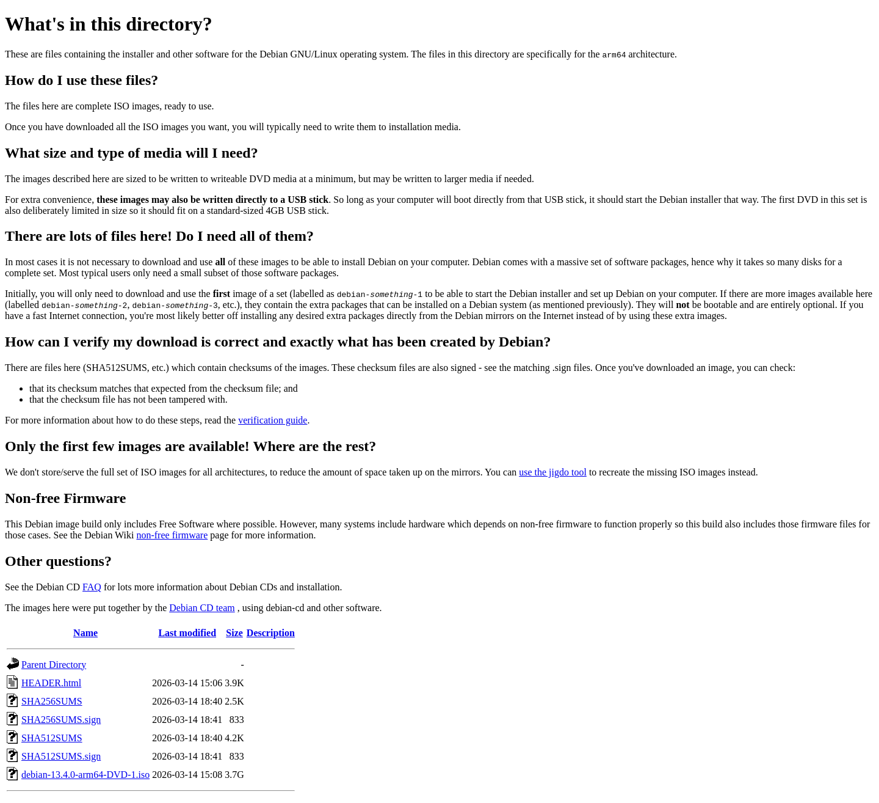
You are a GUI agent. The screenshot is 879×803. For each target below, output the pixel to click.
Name (85, 633)
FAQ (91, 587)
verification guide (272, 420)
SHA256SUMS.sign (61, 719)
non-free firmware (172, 535)
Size (234, 633)
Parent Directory (53, 664)
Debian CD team (202, 608)
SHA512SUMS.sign (61, 756)
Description (271, 633)
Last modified (187, 633)
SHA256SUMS (51, 701)
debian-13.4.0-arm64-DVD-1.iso (85, 774)
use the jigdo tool (553, 472)
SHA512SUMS (51, 738)
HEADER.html (51, 683)
